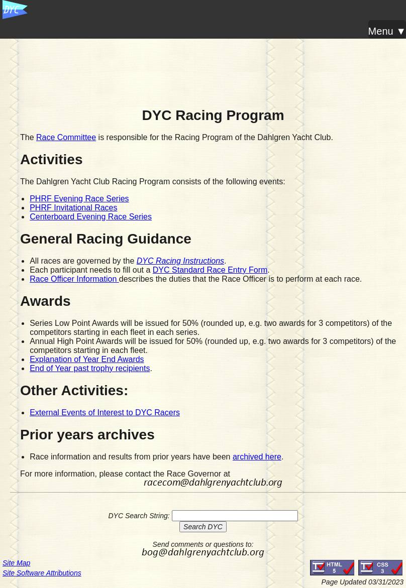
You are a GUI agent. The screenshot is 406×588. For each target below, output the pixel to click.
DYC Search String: (138, 516)
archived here (257, 456)
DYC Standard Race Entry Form (210, 270)
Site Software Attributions (42, 573)
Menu (380, 31)
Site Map (16, 563)
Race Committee (66, 137)
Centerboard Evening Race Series (91, 216)
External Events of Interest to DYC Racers (105, 412)
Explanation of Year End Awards (87, 359)
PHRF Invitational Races (73, 207)
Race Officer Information (74, 279)
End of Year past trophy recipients (90, 368)
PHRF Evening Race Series (79, 198)
